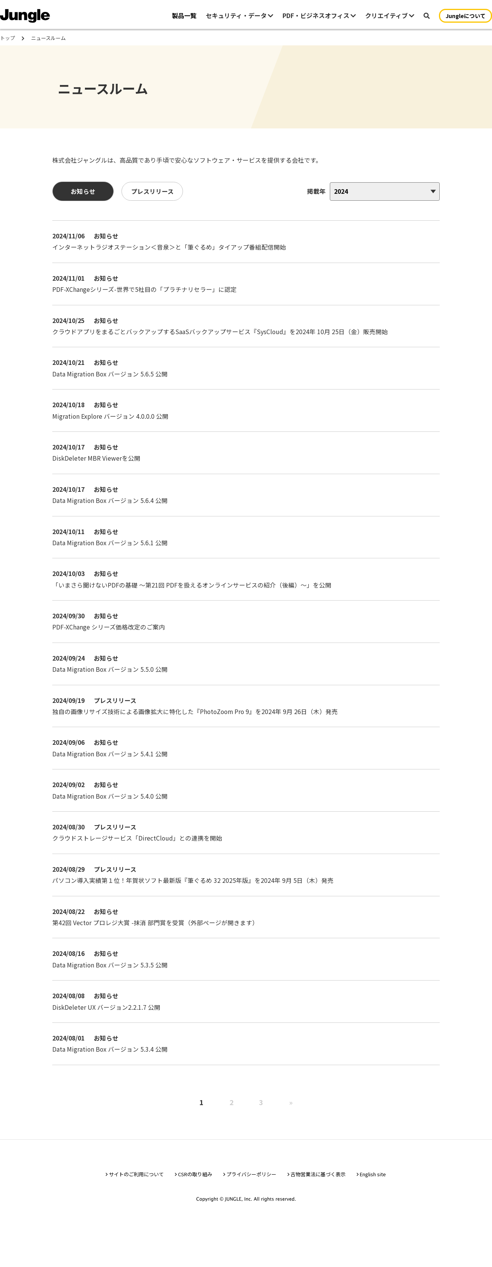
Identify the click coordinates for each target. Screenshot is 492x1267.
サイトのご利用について (136, 1196)
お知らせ (84, 196)
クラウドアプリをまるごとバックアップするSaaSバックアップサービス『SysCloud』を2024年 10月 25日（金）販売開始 (222, 344)
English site (373, 1196)
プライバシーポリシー (251, 1196)
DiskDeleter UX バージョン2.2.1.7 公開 (108, 1027)
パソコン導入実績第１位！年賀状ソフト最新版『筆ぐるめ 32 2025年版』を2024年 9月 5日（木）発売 (194, 899)
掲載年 (315, 196)
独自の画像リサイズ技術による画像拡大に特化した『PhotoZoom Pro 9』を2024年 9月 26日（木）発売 (198, 728)
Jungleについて (465, 16)
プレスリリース (154, 196)
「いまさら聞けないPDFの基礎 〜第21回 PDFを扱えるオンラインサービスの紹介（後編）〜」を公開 (193, 600)
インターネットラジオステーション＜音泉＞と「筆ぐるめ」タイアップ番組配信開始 (171, 252)
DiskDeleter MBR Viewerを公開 (98, 472)
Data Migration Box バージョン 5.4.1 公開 (112, 771)
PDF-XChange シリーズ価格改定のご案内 (110, 643)
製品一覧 (184, 15)
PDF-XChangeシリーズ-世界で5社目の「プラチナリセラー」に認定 (146, 301)
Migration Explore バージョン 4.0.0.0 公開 (112, 430)
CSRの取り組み (195, 1196)
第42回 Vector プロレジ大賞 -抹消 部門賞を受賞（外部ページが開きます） (157, 942)
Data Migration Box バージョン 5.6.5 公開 (112, 387)
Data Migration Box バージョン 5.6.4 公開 (112, 515)
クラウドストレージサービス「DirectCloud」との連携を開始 (139, 856)
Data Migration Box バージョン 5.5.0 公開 (112, 686)
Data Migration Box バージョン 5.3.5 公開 (112, 984)
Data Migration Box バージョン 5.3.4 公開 (112, 1070)
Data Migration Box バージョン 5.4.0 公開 (112, 814)
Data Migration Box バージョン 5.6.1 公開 (112, 558)
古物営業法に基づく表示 (318, 1196)
